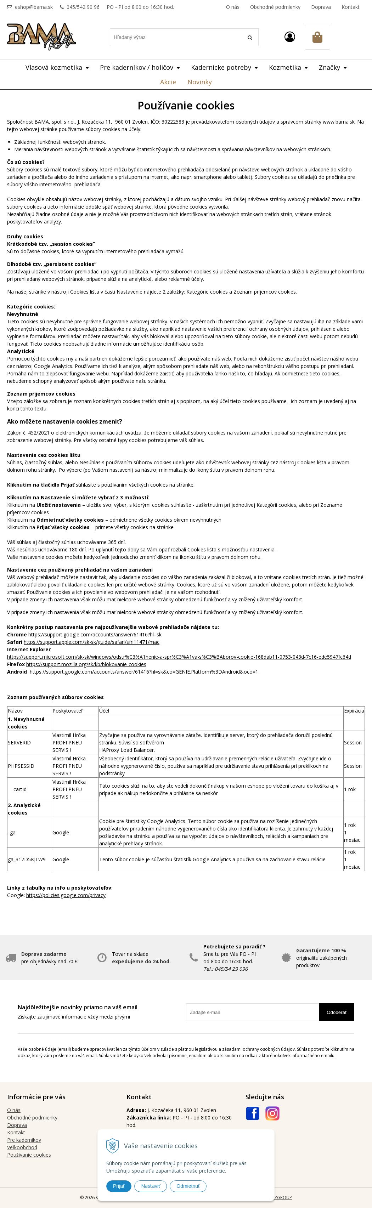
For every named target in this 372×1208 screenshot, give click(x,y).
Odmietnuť (188, 1186)
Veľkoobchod (22, 1147)
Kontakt (351, 7)
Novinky (199, 82)
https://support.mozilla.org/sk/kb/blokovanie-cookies (86, 664)
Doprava (321, 7)
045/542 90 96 (83, 7)
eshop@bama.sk (34, 7)
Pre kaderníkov (24, 1139)
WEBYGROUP (279, 1198)
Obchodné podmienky (275, 7)
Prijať (119, 1186)
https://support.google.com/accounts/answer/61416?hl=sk (95, 634)
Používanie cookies (29, 1154)
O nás (232, 7)
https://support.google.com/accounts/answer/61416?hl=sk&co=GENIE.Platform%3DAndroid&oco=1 (144, 671)
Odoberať (337, 1012)
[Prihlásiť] (289, 36)
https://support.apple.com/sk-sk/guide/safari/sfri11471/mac (91, 642)
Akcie (168, 82)
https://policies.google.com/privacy (66, 895)
